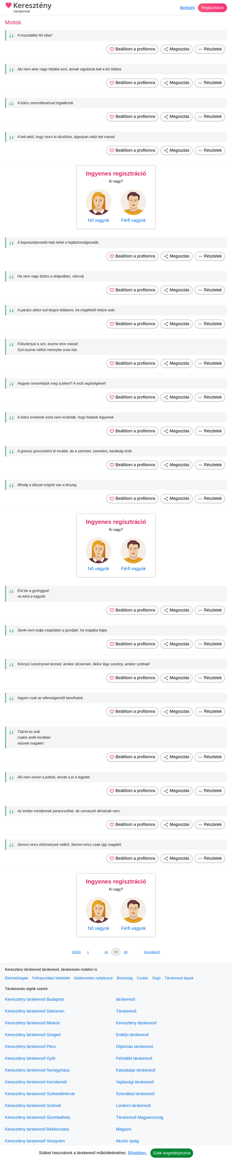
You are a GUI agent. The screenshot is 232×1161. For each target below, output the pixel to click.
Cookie (142, 978)
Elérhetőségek (16, 978)
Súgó (156, 978)
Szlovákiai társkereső (135, 1094)
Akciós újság (127, 1141)
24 (106, 952)
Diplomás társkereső (134, 1046)
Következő (152, 952)
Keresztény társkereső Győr (30, 1058)
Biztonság (125, 978)
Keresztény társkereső (136, 1023)
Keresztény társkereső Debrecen (34, 1011)
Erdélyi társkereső (132, 1034)
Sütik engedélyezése (172, 1153)
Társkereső (126, 1011)
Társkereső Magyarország (139, 1117)
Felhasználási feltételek (51, 978)
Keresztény (28, 8)
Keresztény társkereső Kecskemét (36, 1082)
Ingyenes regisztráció (116, 173)
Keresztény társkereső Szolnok (33, 1105)
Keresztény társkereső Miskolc (32, 1023)
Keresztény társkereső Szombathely (37, 1117)
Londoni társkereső (133, 1105)
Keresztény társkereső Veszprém (35, 1141)
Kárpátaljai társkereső (135, 1070)
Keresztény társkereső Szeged (32, 1034)
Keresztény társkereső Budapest (34, 999)
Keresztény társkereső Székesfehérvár (40, 1094)
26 (126, 952)
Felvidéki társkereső (134, 1058)
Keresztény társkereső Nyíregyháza (37, 1070)
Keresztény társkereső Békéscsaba (37, 1129)
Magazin (123, 1129)
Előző (76, 952)
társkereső (125, 999)
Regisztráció (212, 7)
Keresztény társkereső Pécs (30, 1046)
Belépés (187, 7)
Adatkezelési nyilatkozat (93, 978)
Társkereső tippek (179, 978)
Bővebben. (137, 1153)
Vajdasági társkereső (135, 1082)
